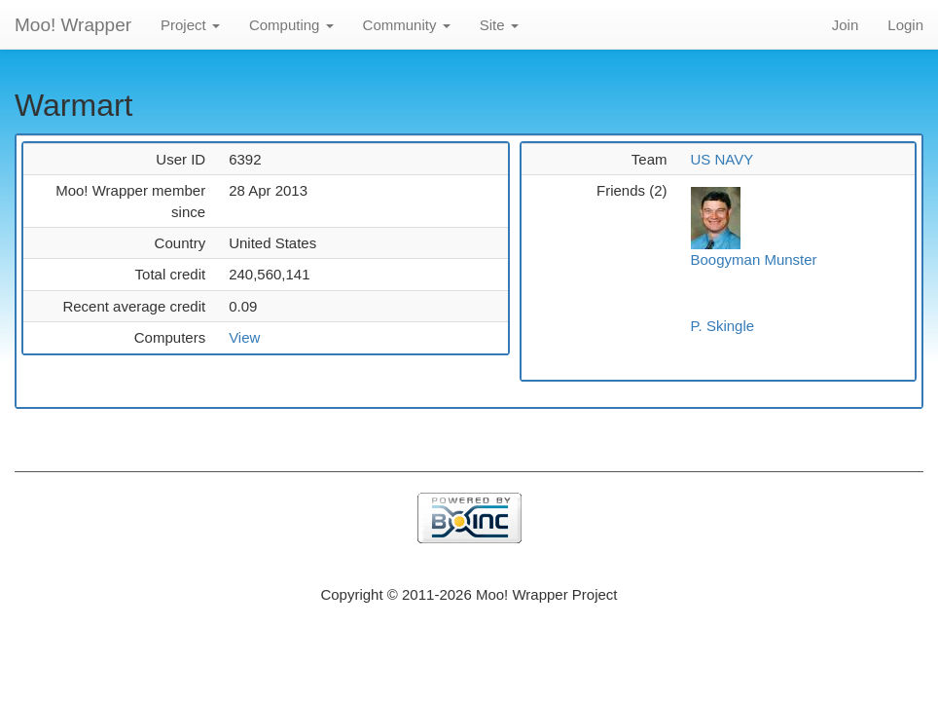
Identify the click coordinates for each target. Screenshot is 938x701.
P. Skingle (723, 325)
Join (845, 25)
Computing (291, 25)
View (244, 337)
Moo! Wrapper (73, 25)
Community (407, 25)
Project (190, 25)
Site (499, 25)
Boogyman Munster (754, 259)
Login (905, 25)
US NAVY (722, 159)
